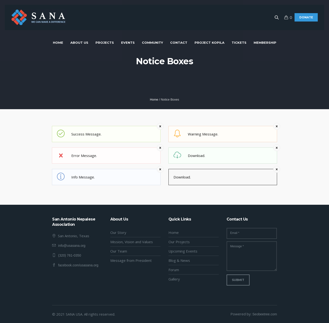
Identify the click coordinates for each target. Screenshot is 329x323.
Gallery (174, 279)
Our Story (118, 232)
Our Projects (179, 241)
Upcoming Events (182, 251)
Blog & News (179, 260)
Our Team (118, 251)
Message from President (131, 260)
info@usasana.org (71, 246)
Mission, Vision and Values (131, 241)
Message (237, 246)
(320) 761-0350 (69, 255)
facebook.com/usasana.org (78, 265)
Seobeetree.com (264, 314)
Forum (173, 269)
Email (234, 233)
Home (154, 99)
